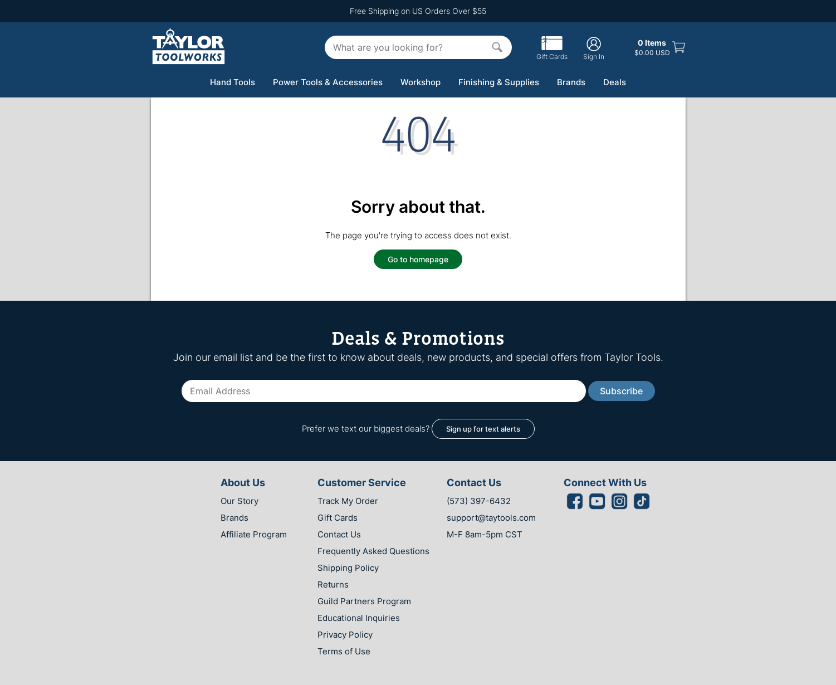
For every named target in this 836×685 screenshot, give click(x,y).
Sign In (593, 48)
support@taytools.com (491, 517)
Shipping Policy (348, 568)
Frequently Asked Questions (373, 551)
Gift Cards (552, 52)
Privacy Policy (345, 634)
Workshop (420, 82)
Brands (571, 82)
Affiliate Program (254, 534)
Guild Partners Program (364, 601)
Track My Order (347, 501)
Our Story (239, 501)
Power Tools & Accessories (328, 82)
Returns (333, 584)
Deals (614, 82)
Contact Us (339, 534)
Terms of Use (343, 651)
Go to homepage (418, 259)
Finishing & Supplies (498, 82)
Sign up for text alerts (483, 429)
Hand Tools (232, 82)
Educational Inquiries (358, 618)
